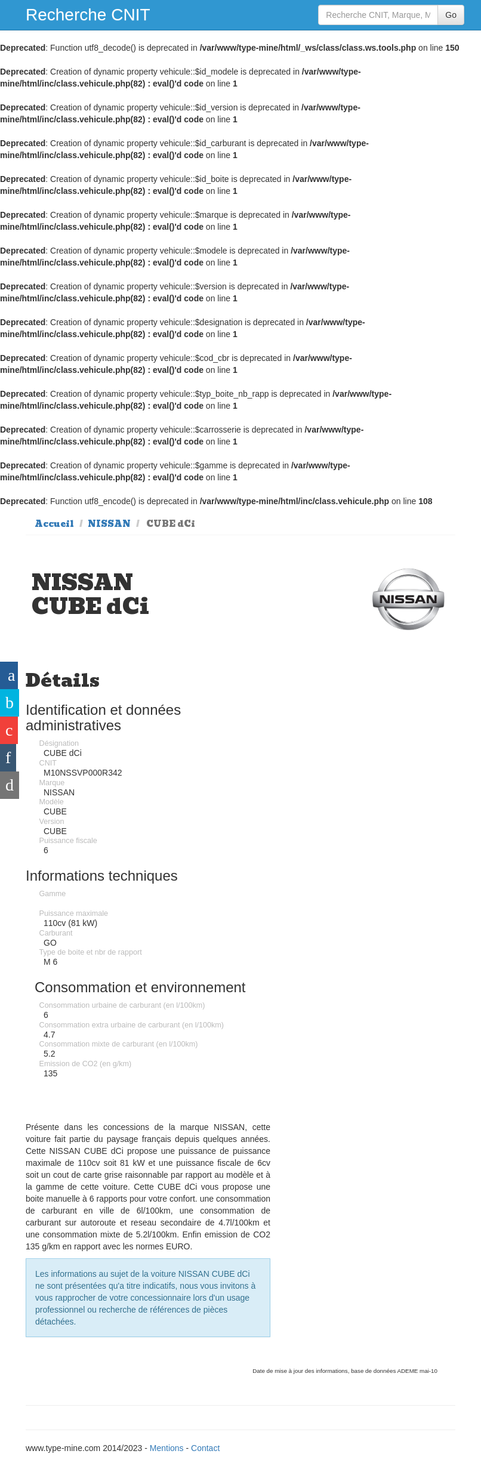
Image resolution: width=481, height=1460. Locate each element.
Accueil (54, 523)
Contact (205, 1448)
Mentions (167, 1448)
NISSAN (109, 523)
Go (451, 15)
